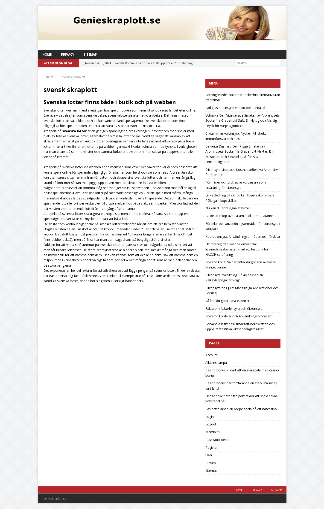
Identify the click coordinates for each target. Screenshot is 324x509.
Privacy (68, 54)
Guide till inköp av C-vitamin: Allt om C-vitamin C (241, 216)
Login (209, 417)
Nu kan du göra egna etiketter (227, 208)
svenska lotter (74, 131)
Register (211, 447)
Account (211, 355)
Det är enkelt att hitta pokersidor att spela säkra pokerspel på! (241, 399)
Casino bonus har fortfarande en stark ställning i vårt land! (241, 386)
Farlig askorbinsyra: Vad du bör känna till (235, 107)
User (208, 455)
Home (47, 54)
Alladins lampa (216, 363)
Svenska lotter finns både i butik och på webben (110, 102)
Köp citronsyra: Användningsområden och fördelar (242, 236)
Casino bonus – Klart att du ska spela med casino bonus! (242, 373)
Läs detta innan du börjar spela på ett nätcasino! (241, 409)
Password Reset (217, 440)
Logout (210, 424)
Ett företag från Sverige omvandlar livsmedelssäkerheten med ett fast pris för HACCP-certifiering (236, 249)
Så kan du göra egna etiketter (227, 301)
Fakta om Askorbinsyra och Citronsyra (233, 308)
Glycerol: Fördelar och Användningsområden (238, 316)
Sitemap (91, 54)
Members (212, 432)
